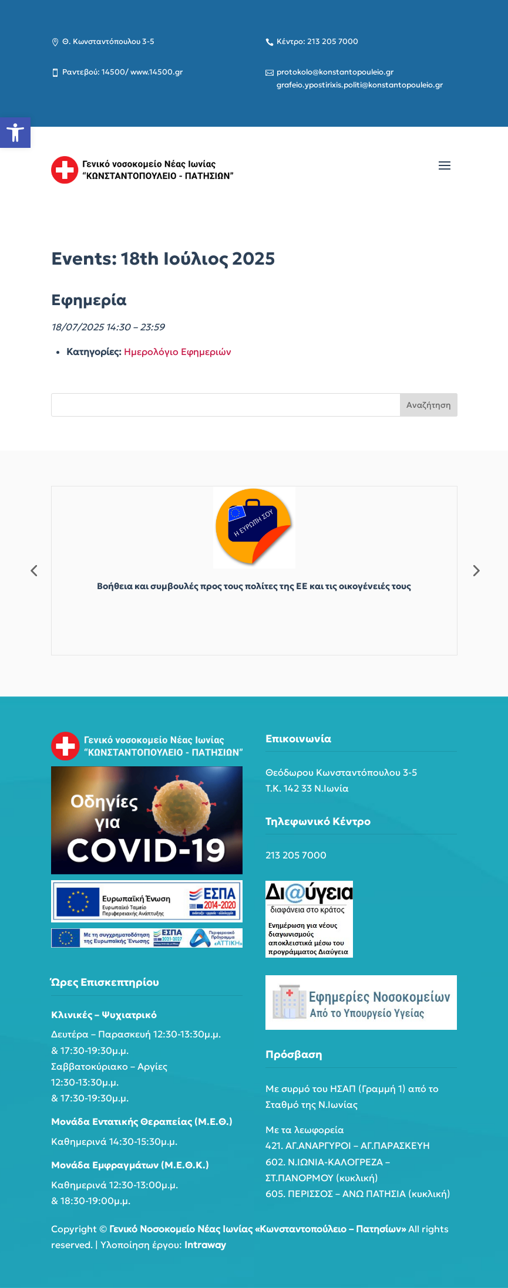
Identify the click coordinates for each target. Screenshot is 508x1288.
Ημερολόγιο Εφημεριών (177, 351)
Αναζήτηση (428, 405)
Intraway (205, 1244)
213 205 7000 (296, 855)
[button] (15, 132)
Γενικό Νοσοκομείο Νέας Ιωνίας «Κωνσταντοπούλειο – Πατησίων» (257, 1229)
